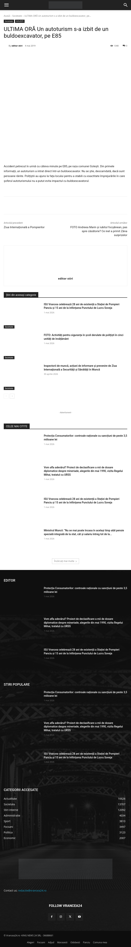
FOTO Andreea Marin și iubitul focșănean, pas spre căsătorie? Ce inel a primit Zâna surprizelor (98, 231)
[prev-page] (6, 396)
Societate (17, 15)
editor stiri (17, 45)
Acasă (7, 15)
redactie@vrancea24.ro (32, 890)
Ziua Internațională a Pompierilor (24, 227)
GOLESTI (20, 21)
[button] (6, 5)
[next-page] (12, 396)
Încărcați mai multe (65, 561)
